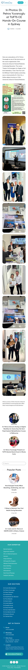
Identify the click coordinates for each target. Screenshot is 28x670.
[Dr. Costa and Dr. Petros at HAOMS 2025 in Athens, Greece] (14, 521)
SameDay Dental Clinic (11, 666)
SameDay (10, 28)
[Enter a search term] (15, 463)
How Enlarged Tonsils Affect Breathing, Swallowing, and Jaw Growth (14, 488)
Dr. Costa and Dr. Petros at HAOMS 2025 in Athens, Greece (14, 530)
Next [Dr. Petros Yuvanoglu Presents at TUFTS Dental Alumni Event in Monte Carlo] (14, 447)
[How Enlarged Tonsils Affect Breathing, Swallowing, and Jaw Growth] (14, 478)
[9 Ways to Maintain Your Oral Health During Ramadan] (14, 501)
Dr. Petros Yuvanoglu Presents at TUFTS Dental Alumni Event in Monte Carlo (14, 452)
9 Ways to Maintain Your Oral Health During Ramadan (14, 509)
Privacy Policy (10, 667)
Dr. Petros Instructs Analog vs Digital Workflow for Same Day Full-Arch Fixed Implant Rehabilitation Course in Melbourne (14, 430)
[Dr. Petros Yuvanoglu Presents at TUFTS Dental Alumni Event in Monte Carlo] (14, 441)
